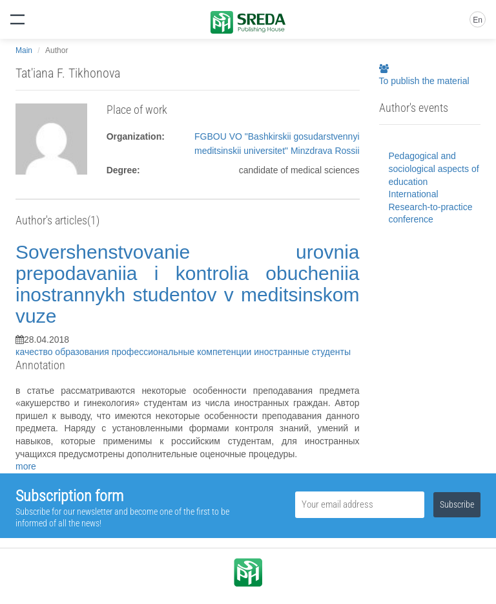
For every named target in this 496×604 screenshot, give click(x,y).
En (477, 20)
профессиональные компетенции (183, 352)
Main (24, 50)
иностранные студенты (302, 352)
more (26, 466)
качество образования (64, 352)
